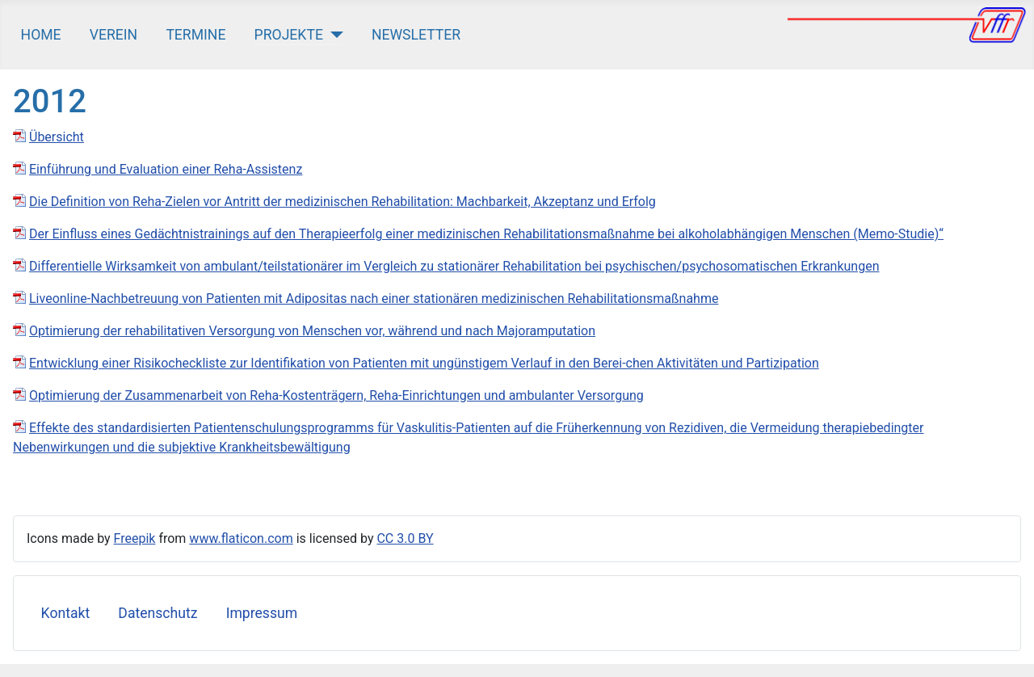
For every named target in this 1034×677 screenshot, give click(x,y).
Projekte (288, 35)
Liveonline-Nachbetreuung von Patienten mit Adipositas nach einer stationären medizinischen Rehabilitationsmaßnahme (373, 298)
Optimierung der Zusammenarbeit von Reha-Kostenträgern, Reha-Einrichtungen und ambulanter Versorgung (336, 395)
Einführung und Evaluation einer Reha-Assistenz (165, 169)
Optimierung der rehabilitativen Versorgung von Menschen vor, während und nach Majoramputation (312, 330)
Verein (113, 35)
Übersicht (56, 137)
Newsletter (416, 35)
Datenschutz (157, 613)
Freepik (135, 538)
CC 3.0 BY (404, 538)
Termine (195, 35)
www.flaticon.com (240, 538)
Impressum (262, 613)
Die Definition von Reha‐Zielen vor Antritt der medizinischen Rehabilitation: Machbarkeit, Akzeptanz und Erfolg (342, 201)
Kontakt (65, 613)
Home (41, 35)
